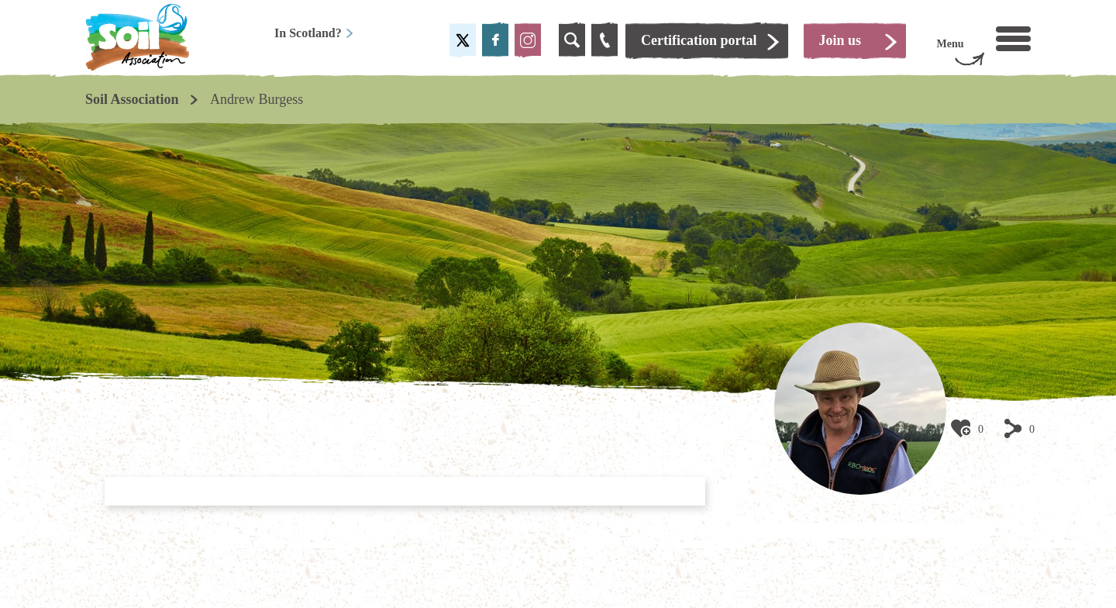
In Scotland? (314, 33)
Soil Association (132, 99)
